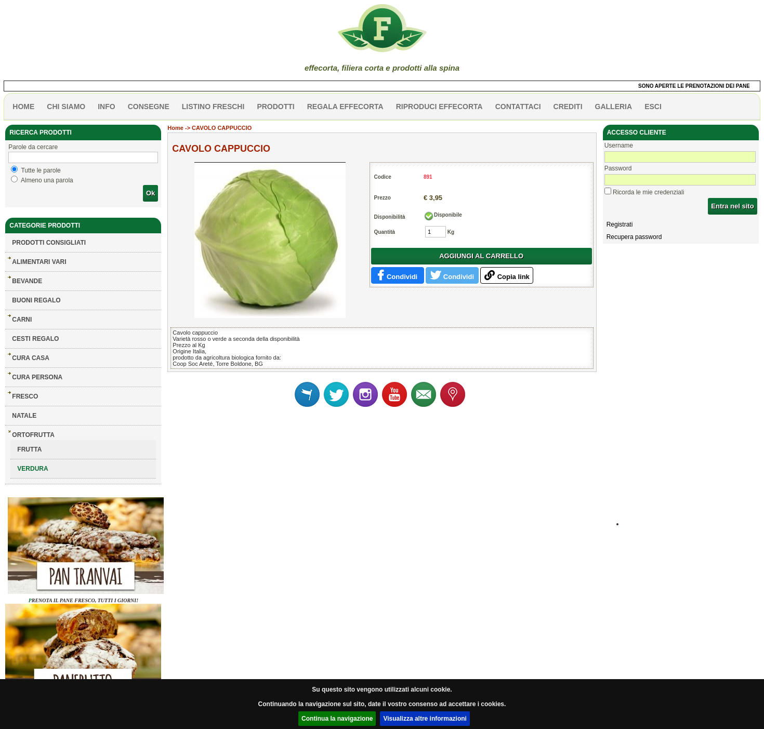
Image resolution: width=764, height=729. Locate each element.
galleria (614, 106)
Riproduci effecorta (439, 106)
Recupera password (634, 237)
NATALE (24, 415)
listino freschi (213, 106)
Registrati (620, 224)
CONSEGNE (148, 106)
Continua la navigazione (337, 718)
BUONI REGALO (36, 300)
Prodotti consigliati (49, 242)
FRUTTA (29, 449)
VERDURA (32, 468)
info (106, 106)
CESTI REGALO (35, 338)
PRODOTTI (275, 106)
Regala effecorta (345, 106)
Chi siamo (66, 106)
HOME (23, 106)
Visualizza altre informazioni (425, 718)
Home (175, 128)
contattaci (518, 106)
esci (653, 106)
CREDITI (568, 106)
